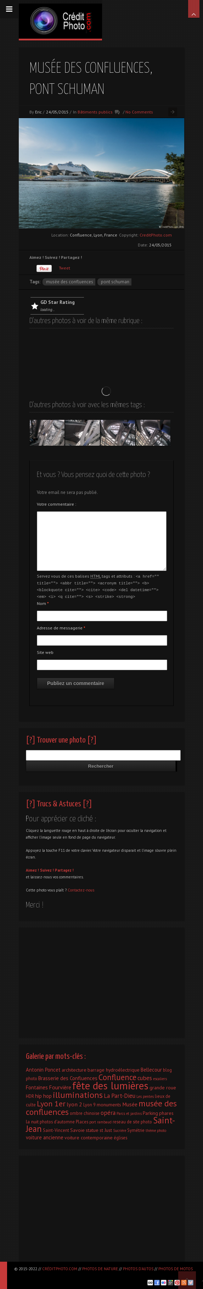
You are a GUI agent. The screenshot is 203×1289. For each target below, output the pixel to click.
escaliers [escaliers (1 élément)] (160, 1077)
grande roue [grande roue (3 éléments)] (163, 1086)
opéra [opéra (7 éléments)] (108, 1111)
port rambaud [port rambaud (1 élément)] (100, 1120)
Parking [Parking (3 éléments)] (150, 1112)
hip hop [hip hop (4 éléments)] (43, 1094)
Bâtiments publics (95, 112)
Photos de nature (100, 1268)
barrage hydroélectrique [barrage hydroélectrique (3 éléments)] (114, 1068)
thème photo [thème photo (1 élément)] (156, 1129)
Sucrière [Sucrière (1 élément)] (119, 1129)
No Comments (139, 112)
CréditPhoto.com (59, 1268)
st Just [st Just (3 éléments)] (106, 1129)
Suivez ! (47, 868)
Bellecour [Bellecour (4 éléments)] (151, 1068)
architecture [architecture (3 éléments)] (74, 1068)
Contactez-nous (81, 888)
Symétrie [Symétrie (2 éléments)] (136, 1129)
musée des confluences (69, 282)
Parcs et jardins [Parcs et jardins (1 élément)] (129, 1112)
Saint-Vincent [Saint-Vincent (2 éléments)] (56, 1129)
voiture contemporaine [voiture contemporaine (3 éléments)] (88, 1136)
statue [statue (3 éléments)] (92, 1129)
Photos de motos (175, 1268)
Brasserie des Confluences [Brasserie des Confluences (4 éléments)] (67, 1076)
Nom (43, 602)
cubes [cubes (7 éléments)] (144, 1076)
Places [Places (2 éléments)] (82, 1120)
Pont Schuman (115, 282)
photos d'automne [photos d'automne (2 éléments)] (57, 1120)
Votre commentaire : (56, 504)
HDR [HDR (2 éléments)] (30, 1095)
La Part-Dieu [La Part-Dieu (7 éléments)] (119, 1094)
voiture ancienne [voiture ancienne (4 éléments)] (44, 1136)
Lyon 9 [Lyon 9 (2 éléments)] (89, 1103)
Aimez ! (32, 868)
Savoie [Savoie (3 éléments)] (77, 1129)
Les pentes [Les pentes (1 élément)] (145, 1095)
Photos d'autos (138, 1268)
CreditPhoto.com (156, 235)
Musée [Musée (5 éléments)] (129, 1102)
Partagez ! (64, 868)
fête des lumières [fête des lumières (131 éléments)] (110, 1084)
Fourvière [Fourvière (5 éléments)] (60, 1085)
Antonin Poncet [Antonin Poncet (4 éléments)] (43, 1068)
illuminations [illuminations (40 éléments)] (78, 1093)
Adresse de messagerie (61, 626)
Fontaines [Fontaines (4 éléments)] (37, 1086)
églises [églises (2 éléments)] (120, 1136)
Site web (45, 651)
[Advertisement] (101, 979)
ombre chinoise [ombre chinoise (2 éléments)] (85, 1112)
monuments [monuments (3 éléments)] (109, 1103)
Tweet (64, 268)
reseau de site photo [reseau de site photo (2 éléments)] (132, 1120)
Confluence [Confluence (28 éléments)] (117, 1076)
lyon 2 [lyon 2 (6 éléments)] (74, 1102)
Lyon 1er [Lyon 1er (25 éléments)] (51, 1102)
